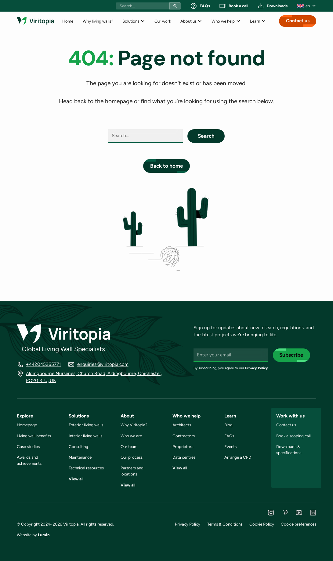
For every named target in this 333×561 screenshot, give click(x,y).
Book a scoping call (293, 435)
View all (76, 478)
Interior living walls (85, 435)
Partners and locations (132, 470)
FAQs (229, 435)
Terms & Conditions (224, 524)
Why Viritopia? (134, 424)
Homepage (27, 424)
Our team (129, 446)
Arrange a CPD (237, 457)
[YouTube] (298, 512)
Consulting (78, 446)
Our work (162, 21)
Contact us (297, 21)
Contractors (183, 435)
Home (67, 21)
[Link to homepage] (35, 21)
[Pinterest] (284, 512)
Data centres (183, 457)
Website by (33, 534)
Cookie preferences (298, 524)
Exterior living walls (86, 424)
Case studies (28, 446)
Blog (228, 424)
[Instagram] (270, 512)
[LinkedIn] (313, 512)
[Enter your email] (231, 355)
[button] (306, 6)
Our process (132, 457)
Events (230, 446)
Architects (181, 424)
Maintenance (80, 457)
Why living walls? (98, 21)
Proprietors (182, 446)
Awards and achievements (29, 460)
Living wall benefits (34, 435)
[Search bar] (142, 5)
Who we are (131, 435)
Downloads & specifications (288, 449)
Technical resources (86, 467)
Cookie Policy (261, 524)
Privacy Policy (256, 368)
